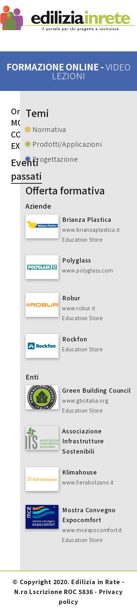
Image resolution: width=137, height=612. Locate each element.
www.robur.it (78, 308)
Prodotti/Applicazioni (67, 144)
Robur (71, 297)
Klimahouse (79, 472)
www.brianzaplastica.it (91, 229)
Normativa (49, 129)
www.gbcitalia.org (85, 400)
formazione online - (69, 71)
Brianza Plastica (86, 219)
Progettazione (55, 159)
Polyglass (76, 260)
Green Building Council (96, 390)
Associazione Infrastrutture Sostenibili (83, 440)
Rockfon (74, 338)
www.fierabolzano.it (88, 482)
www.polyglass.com (87, 270)
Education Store (82, 239)
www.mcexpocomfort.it (92, 530)
